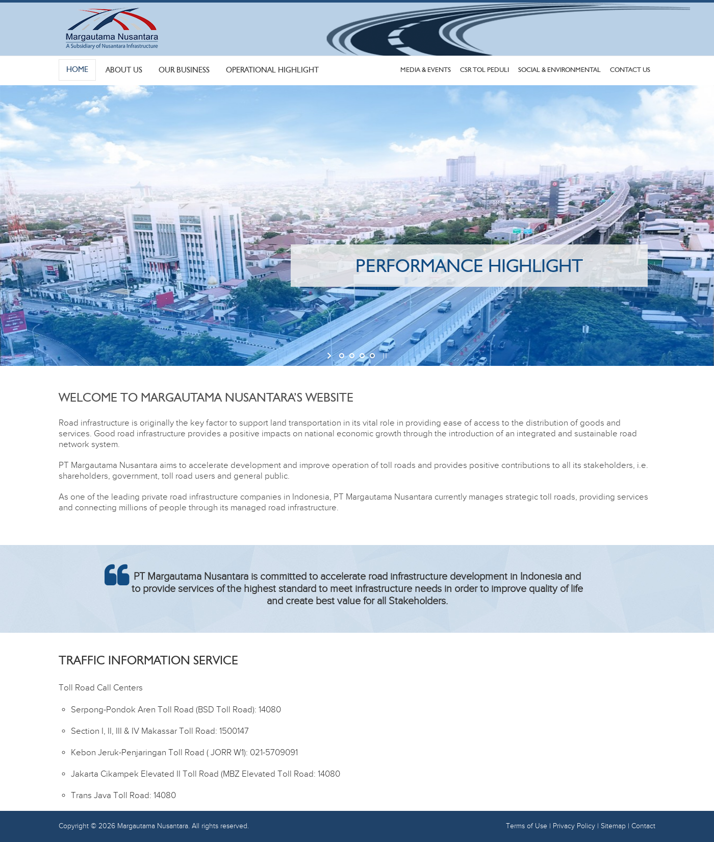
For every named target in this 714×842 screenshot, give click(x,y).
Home (77, 69)
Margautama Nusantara (152, 826)
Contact (643, 826)
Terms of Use (526, 826)
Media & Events (425, 69)
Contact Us (630, 69)
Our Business (184, 70)
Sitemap (613, 826)
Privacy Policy (574, 826)
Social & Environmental (559, 69)
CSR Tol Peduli (484, 69)
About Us (124, 70)
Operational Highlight (272, 70)
